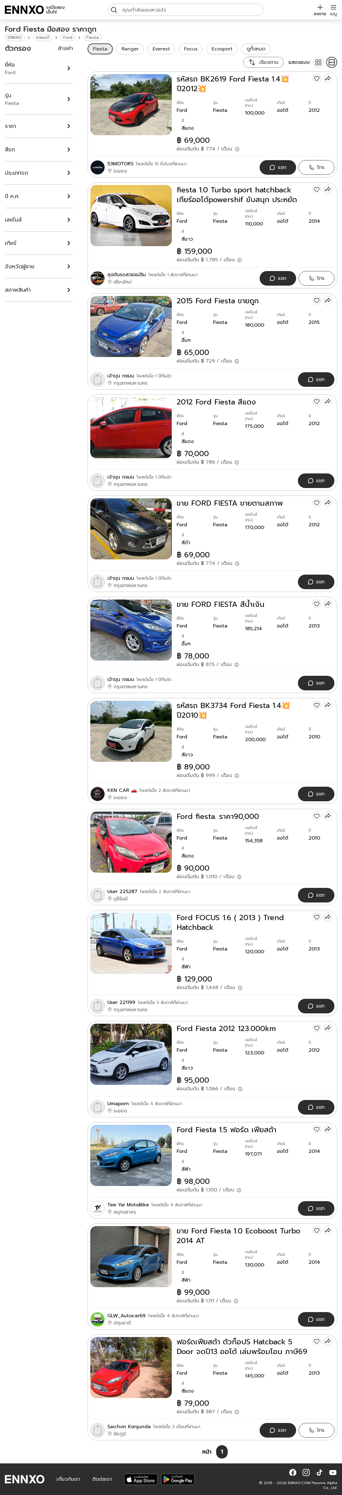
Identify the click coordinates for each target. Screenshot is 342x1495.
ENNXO (15, 37)
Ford (67, 37)
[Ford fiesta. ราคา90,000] (131, 842)
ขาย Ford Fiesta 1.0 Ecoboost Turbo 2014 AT (238, 1236)
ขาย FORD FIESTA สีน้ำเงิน (220, 604)
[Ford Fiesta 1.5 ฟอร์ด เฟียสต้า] (131, 1155)
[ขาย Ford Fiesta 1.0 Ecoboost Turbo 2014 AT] (131, 1256)
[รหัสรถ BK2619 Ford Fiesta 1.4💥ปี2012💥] (131, 104)
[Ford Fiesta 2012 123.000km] (131, 1054)
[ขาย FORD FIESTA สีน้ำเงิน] (131, 630)
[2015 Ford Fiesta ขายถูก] (131, 326)
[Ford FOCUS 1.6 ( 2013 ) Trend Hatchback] (131, 943)
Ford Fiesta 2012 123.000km (226, 1028)
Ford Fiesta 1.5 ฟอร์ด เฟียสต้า (226, 1130)
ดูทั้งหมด (256, 49)
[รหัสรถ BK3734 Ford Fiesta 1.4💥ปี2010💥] (131, 731)
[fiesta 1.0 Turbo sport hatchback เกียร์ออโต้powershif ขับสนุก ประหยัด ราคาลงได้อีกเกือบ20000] (131, 215)
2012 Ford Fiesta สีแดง (216, 402)
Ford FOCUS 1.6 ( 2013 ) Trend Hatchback (230, 922)
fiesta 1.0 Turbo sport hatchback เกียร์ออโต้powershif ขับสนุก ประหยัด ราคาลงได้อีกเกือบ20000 (237, 194)
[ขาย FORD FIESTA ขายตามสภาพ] (131, 528)
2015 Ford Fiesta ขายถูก (218, 301)
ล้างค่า (65, 48)
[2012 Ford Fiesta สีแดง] (131, 427)
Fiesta (92, 37)
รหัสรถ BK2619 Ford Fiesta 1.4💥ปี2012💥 (233, 84)
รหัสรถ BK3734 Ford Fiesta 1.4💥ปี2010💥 (233, 710)
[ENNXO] (24, 9)
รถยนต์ (42, 37)
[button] (292, 1472)
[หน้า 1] (222, 1452)
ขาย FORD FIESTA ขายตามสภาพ (230, 503)
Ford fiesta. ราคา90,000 (218, 816)
